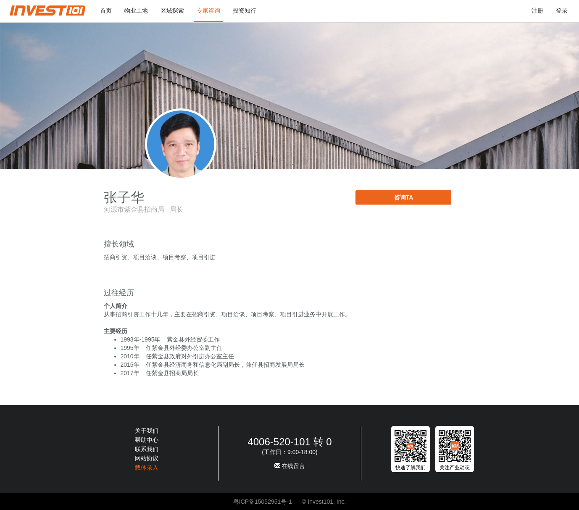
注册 (537, 10)
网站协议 (146, 458)
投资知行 (244, 10)
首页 (106, 10)
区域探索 (172, 10)
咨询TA (403, 197)
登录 (562, 10)
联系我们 (146, 449)
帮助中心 (146, 439)
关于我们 (146, 430)
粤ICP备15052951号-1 (262, 501)
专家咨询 (208, 10)
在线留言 (289, 466)
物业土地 (136, 10)
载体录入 (146, 467)
